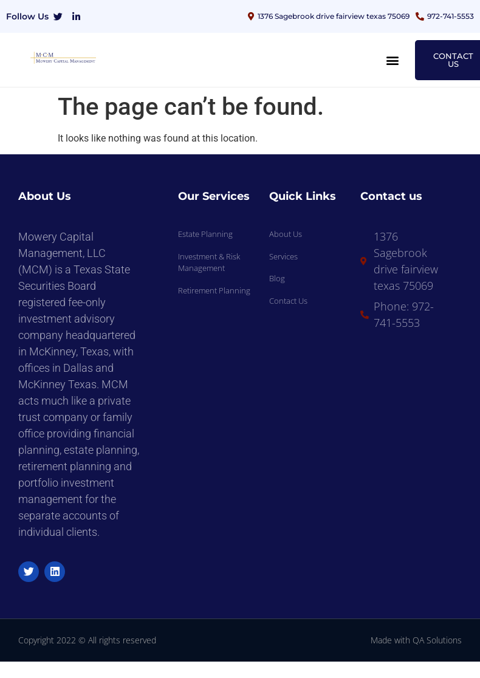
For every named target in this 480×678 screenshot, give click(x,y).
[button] (393, 60)
